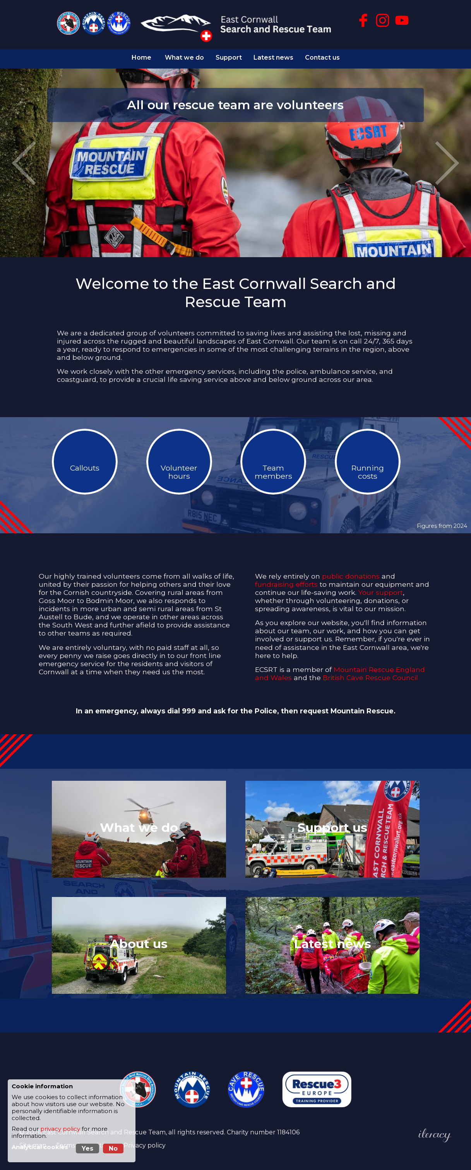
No (113, 1148)
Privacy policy (144, 1141)
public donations (351, 572)
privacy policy (60, 1128)
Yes (87, 1148)
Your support (380, 588)
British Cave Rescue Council (370, 673)
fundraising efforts (286, 580)
